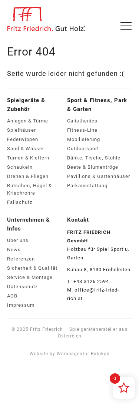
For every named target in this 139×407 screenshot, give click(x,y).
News (14, 249)
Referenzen (21, 259)
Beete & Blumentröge (92, 167)
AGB (12, 296)
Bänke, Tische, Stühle (93, 158)
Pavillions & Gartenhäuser (98, 176)
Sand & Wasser (25, 148)
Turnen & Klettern (28, 158)
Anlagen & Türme (27, 121)
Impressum (20, 305)
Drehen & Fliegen (28, 176)
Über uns (18, 240)
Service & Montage (30, 277)
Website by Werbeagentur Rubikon (70, 353)
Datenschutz (22, 286)
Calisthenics (82, 121)
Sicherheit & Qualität (32, 268)
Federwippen (22, 139)
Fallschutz (19, 202)
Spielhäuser (21, 130)
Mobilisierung (83, 139)
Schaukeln (20, 167)
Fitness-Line (82, 130)
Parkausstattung (87, 185)
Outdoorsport (83, 148)
